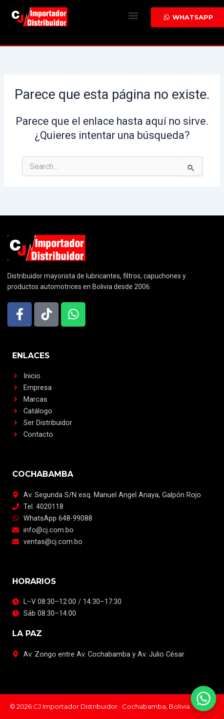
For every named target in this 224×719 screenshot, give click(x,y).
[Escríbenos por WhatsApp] (203, 698)
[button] (133, 15)
